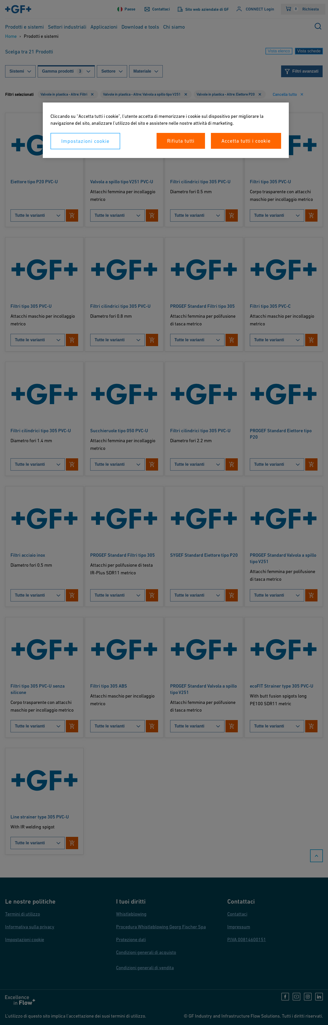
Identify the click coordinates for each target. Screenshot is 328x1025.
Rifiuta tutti (180, 141)
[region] (166, 130)
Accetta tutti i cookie (246, 141)
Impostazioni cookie (85, 141)
